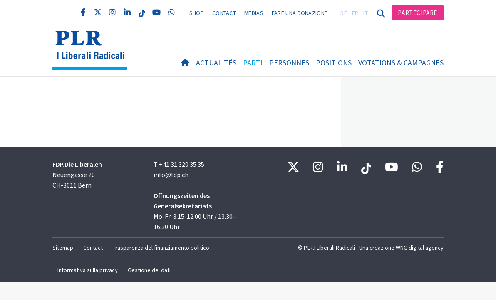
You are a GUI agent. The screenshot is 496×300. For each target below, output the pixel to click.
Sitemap (62, 247)
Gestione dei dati (149, 270)
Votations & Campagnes (401, 63)
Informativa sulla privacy (87, 270)
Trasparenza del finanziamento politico (161, 247)
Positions (334, 63)
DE (343, 13)
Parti (253, 63)
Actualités (216, 63)
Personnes (289, 63)
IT (365, 13)
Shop (196, 13)
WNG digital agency (420, 247)
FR (355, 13)
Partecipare (417, 13)
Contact (224, 13)
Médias (253, 13)
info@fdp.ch (171, 174)
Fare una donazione (299, 13)
